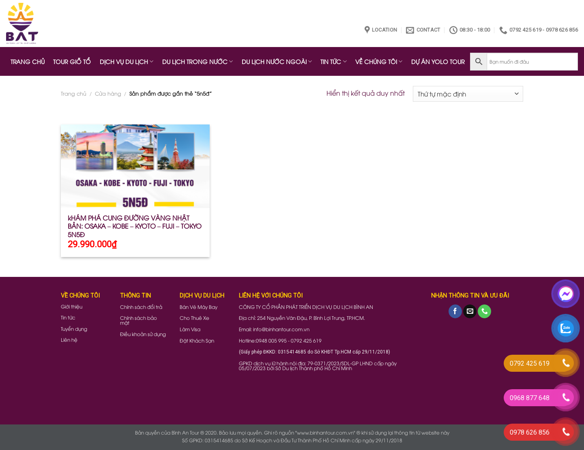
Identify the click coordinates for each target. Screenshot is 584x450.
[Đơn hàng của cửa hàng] (468, 94)
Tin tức (68, 317)
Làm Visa (190, 329)
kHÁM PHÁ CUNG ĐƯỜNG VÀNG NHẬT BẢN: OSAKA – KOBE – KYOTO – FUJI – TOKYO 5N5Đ (135, 226)
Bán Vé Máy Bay (198, 306)
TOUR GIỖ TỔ (72, 61)
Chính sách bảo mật (138, 320)
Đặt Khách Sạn (197, 340)
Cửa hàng (108, 93)
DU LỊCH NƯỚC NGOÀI (277, 61)
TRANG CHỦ (28, 61)
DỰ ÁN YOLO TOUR (438, 61)
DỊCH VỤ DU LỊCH (126, 61)
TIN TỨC (333, 61)
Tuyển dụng (74, 328)
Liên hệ (69, 339)
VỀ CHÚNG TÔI (378, 61)
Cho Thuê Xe (194, 317)
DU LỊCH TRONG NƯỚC (197, 61)
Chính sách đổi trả (141, 306)
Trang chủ (73, 93)
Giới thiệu (71, 306)
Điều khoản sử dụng (143, 333)
